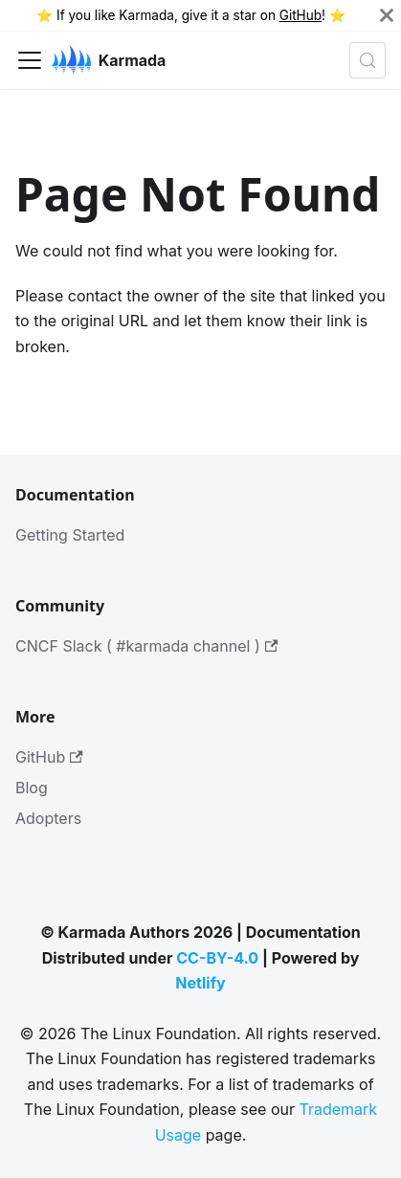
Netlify (200, 982)
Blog (31, 787)
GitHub (300, 15)
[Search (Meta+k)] (367, 60)
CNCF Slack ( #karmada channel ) (146, 646)
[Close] (386, 15)
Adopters (48, 818)
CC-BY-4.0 (217, 957)
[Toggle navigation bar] (29, 60)
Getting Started (69, 535)
